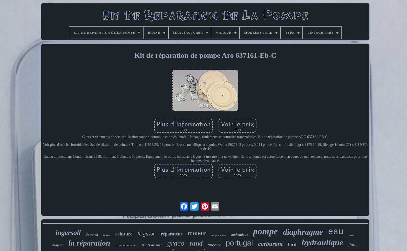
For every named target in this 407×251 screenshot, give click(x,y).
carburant (270, 244)
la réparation (89, 243)
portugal (239, 243)
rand (196, 243)
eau (335, 232)
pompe (265, 231)
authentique (239, 234)
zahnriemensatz (126, 245)
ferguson (146, 233)
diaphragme (303, 231)
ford (292, 244)
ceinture (123, 233)
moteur (197, 233)
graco (175, 243)
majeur (57, 245)
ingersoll (68, 232)
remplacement (218, 235)
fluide (353, 244)
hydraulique (322, 242)
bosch (106, 235)
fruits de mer (151, 245)
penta (352, 235)
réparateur (171, 233)
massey (214, 244)
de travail (92, 234)
